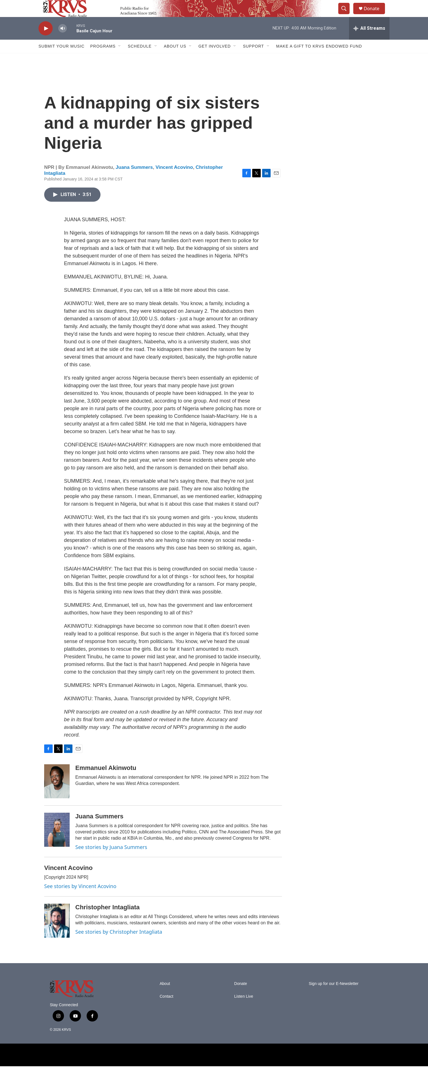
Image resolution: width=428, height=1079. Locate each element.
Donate (375, 15)
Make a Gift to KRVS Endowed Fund (319, 59)
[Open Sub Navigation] (119, 59)
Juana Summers (134, 180)
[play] (45, 41)
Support (253, 59)
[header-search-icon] (346, 15)
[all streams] (369, 41)
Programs (103, 59)
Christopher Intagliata (107, 919)
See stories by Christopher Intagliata (118, 944)
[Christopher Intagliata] (57, 933)
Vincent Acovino (174, 180)
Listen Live (243, 1009)
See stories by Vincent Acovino (80, 898)
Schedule (139, 59)
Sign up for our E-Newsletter (334, 996)
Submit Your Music (61, 59)
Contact (166, 1009)
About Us (175, 59)
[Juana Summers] (57, 842)
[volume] (62, 41)
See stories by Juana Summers (111, 859)
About (165, 996)
